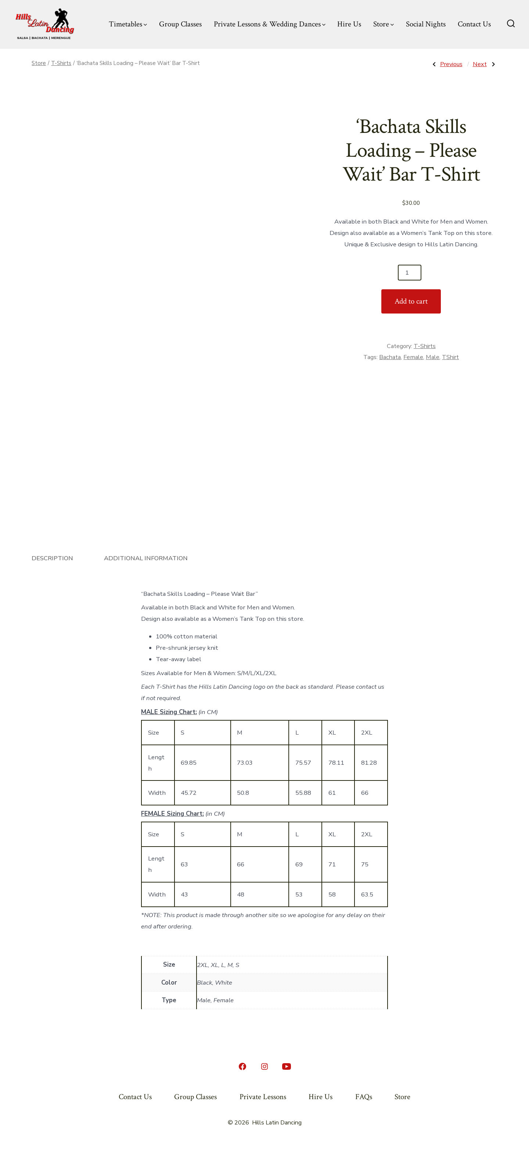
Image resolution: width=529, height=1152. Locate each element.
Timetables (128, 24)
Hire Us (349, 24)
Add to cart (411, 301)
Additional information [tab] (146, 558)
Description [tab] (52, 558)
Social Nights (426, 24)
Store (383, 24)
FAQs (363, 1097)
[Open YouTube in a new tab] (286, 1066)
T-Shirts (61, 63)
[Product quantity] (409, 272)
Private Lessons (263, 1097)
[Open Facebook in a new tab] (242, 1066)
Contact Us (474, 24)
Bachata (390, 357)
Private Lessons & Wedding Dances (269, 24)
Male (432, 357)
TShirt (450, 357)
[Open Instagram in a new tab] (264, 1066)
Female (413, 357)
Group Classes (180, 24)
